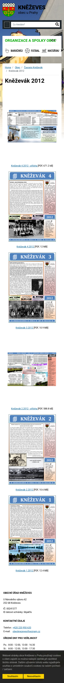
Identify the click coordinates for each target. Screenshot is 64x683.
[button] (57, 25)
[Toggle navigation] (7, 25)
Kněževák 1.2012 (25, 570)
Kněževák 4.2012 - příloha (24, 165)
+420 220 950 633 (22, 627)
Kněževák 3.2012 (25, 327)
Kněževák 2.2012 (25, 489)
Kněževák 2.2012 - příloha (24, 408)
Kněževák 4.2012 (25, 246)
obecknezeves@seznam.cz (26, 631)
